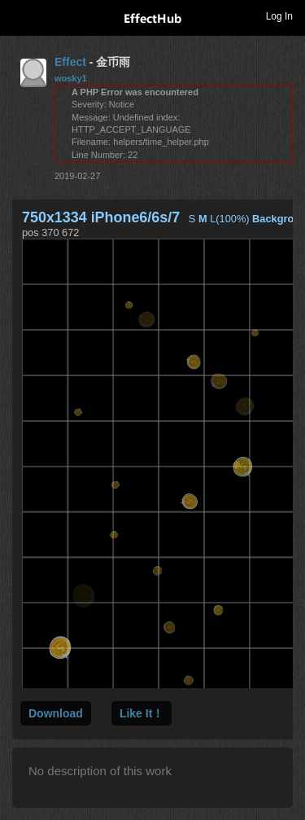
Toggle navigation (19, 15)
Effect (70, 61)
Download (55, 713)
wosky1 (70, 78)
